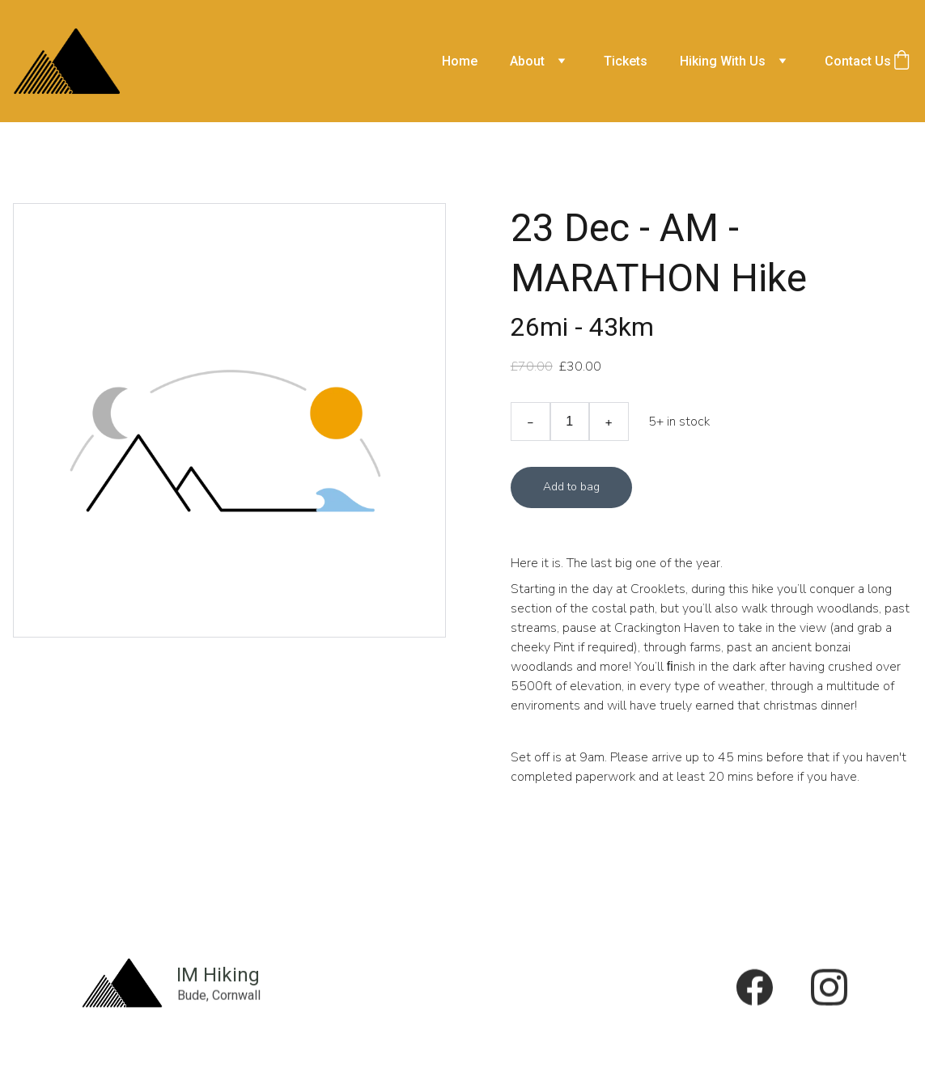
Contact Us (858, 61)
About (527, 61)
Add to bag (571, 486)
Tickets (625, 61)
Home (459, 61)
